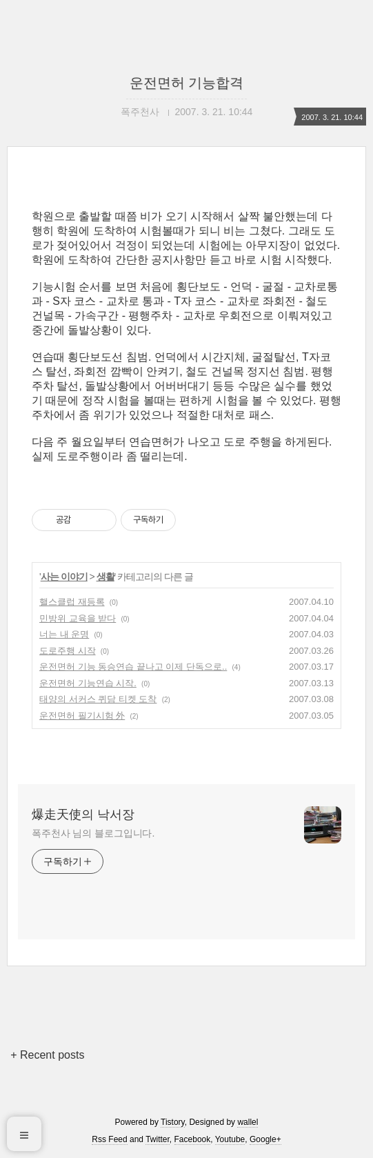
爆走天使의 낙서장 (83, 814)
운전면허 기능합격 (187, 82)
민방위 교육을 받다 (77, 618)
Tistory (173, 1122)
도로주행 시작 (67, 651)
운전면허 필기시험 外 (82, 715)
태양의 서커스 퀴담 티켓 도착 (98, 699)
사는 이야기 (64, 576)
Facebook (192, 1139)
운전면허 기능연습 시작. (88, 683)
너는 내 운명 (64, 634)
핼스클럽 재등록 (72, 602)
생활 (105, 576)
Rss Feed (109, 1139)
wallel (247, 1122)
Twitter (157, 1139)
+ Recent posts (47, 1055)
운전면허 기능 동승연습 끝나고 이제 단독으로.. (133, 666)
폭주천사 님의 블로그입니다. (93, 833)
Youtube (230, 1139)
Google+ (265, 1139)
